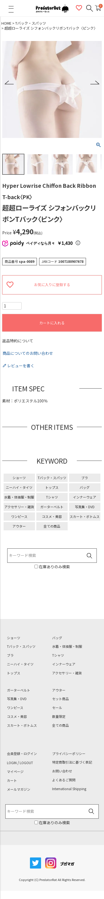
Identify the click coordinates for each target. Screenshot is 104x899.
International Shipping (69, 789)
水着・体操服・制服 (19, 497)
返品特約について (17, 340)
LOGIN (12, 763)
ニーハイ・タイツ (19, 487)
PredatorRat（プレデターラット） (52, 8)
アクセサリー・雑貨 (19, 506)
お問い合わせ (62, 771)
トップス (52, 487)
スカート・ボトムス (85, 516)
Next (95, 82)
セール (57, 707)
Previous (9, 82)
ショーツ (19, 477)
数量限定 (58, 716)
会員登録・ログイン (22, 753)
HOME (6, 23)
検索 (89, 556)
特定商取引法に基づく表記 (72, 762)
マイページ (15, 771)
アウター (19, 526)
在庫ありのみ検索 (54, 566)
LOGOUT (26, 763)
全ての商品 (52, 526)
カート (12, 780)
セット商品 (60, 699)
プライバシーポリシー (68, 753)
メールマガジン (18, 789)
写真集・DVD (85, 506)
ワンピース (19, 516)
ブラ (84, 477)
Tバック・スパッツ (30, 23)
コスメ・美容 (52, 516)
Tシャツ (52, 497)
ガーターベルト (52, 506)
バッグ (85, 487)
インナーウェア (84, 497)
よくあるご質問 (63, 780)
